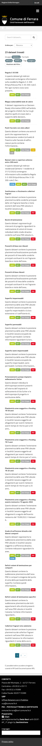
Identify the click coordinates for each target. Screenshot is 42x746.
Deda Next (24, 719)
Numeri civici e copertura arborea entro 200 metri (18, 161)
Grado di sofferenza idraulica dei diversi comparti (18, 532)
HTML (12, 184)
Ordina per (9, 45)
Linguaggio (6, 729)
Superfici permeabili (13, 324)
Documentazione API (26, 668)
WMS (12, 94)
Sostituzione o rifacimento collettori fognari (20, 192)
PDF (33, 213)
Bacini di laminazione (13, 219)
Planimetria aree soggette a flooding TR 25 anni (20, 469)
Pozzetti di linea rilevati (14, 272)
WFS (18, 94)
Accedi (36, 2)
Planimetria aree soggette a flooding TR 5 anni (20, 440)
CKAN (5, 717)
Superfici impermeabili (14, 298)
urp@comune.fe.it (9, 703)
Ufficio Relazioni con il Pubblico (15, 699)
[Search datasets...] (18, 37)
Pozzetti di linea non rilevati (16, 246)
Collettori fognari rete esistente (18, 625)
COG (11, 153)
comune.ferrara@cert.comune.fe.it (16, 710)
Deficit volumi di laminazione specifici (20, 596)
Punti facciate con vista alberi (17, 127)
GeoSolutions (22, 722)
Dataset (10, 28)
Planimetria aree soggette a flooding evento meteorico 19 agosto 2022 (20, 500)
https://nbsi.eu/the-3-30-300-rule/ (20, 84)
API (13, 668)
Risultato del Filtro (13, 64)
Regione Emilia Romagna (10, 2)
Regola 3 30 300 (11, 72)
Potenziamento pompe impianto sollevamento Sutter (18, 378)
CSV (33, 150)
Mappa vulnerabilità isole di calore (19, 101)
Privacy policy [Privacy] (7, 741)
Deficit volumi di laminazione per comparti (18, 566)
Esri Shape (25, 94)
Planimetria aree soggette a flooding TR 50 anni (20, 409)
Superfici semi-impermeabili (16, 350)
